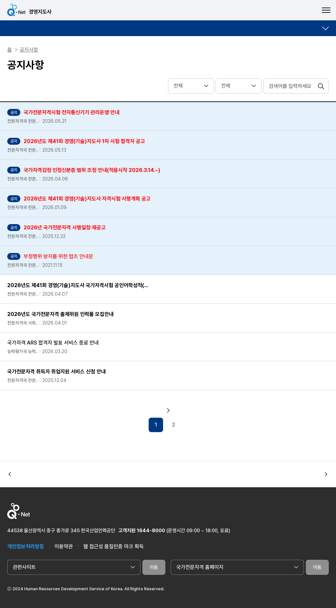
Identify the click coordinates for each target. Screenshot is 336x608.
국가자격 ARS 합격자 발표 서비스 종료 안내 (53, 343)
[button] (326, 474)
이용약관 (63, 546)
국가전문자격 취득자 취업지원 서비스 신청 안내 (56, 371)
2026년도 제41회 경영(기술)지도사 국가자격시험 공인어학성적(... (77, 285)
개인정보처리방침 (25, 546)
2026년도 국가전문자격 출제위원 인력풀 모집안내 (60, 314)
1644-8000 (151, 531)
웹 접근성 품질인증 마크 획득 (113, 546)
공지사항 (29, 50)
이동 (154, 567)
